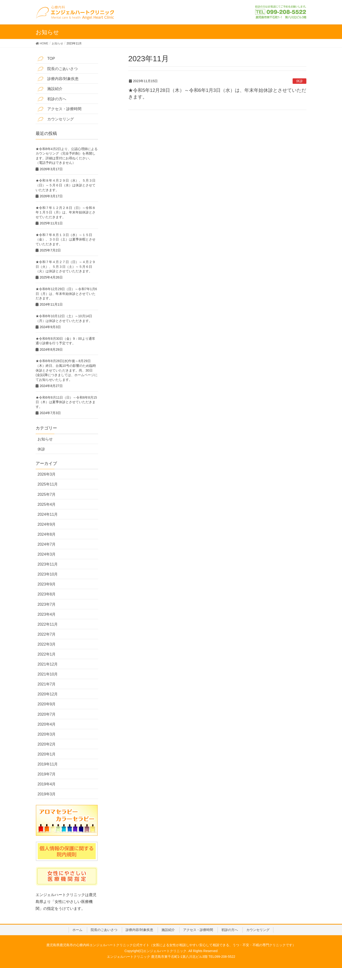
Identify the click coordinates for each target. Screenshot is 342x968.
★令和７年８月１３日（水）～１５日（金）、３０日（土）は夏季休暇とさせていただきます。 (65, 239)
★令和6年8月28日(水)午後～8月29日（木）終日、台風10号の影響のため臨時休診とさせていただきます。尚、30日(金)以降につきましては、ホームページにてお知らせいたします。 (67, 370)
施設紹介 (50, 89)
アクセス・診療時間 (59, 109)
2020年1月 (47, 754)
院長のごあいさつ (58, 68)
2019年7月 (47, 774)
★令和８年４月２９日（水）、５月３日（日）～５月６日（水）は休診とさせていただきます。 (65, 185)
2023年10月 (48, 574)
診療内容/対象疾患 (58, 78)
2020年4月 (47, 724)
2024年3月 (47, 554)
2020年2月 (47, 744)
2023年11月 (48, 564)
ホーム (77, 930)
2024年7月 (47, 544)
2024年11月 (48, 514)
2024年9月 (47, 524)
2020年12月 (48, 694)
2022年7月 (47, 634)
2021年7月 (47, 684)
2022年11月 (48, 624)
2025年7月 (47, 494)
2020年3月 (47, 734)
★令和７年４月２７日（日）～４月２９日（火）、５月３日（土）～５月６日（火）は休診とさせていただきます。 (65, 266)
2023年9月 (47, 584)
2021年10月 (48, 674)
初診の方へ (52, 99)
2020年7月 (47, 714)
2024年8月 (47, 534)
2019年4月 (47, 784)
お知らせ (45, 439)
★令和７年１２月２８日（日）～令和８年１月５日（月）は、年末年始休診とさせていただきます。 (65, 212)
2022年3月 (47, 644)
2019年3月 (47, 794)
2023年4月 (47, 614)
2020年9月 (47, 704)
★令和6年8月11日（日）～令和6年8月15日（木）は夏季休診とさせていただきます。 (66, 402)
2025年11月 (48, 484)
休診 (299, 81)
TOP (46, 58)
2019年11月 (48, 764)
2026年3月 (47, 474)
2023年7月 (47, 604)
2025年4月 (47, 504)
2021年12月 (48, 664)
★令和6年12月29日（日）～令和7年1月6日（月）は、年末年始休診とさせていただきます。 (66, 293)
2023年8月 (47, 594)
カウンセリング (56, 119)
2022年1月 (47, 654)
